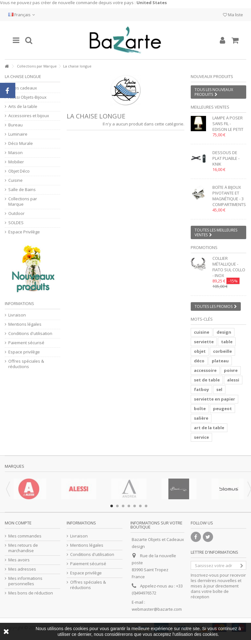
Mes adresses (22, 569)
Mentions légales (24, 324)
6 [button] (140, 506)
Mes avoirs (19, 560)
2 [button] (117, 506)
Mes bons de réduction (30, 593)
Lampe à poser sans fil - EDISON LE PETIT (227, 123)
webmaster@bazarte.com (157, 609)
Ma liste (233, 15)
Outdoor (16, 213)
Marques (14, 466)
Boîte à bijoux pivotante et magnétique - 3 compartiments (229, 195)
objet (200, 351)
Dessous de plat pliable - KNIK (226, 158)
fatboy (201, 389)
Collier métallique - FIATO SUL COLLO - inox (228, 266)
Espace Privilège (24, 232)
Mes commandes (24, 536)
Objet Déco (19, 171)
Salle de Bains (22, 189)
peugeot (222, 408)
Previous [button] (8, 489)
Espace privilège (24, 352)
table (227, 342)
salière (201, 418)
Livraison (17, 315)
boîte (200, 408)
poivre (231, 370)
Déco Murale (20, 143)
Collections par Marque (37, 66)
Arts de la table (22, 106)
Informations (19, 303)
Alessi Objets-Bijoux (27, 97)
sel (219, 389)
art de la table (209, 427)
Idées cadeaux (22, 88)
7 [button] (146, 506)
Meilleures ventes (210, 107)
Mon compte (18, 523)
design (224, 332)
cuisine (201, 332)
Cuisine (15, 180)
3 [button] (123, 506)
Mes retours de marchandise (23, 548)
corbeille (222, 351)
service (201, 437)
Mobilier (16, 162)
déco (199, 361)
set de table (207, 380)
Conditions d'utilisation (30, 333)
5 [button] (134, 506)
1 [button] (111, 506)
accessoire (205, 370)
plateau (220, 361)
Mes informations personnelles (25, 581)
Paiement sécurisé (26, 342)
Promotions (204, 247)
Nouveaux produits (212, 76)
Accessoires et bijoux (28, 115)
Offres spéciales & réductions (26, 364)
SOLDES (16, 222)
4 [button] (129, 506)
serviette (204, 342)
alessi (233, 380)
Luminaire (17, 134)
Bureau (15, 125)
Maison (15, 152)
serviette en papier (214, 399)
